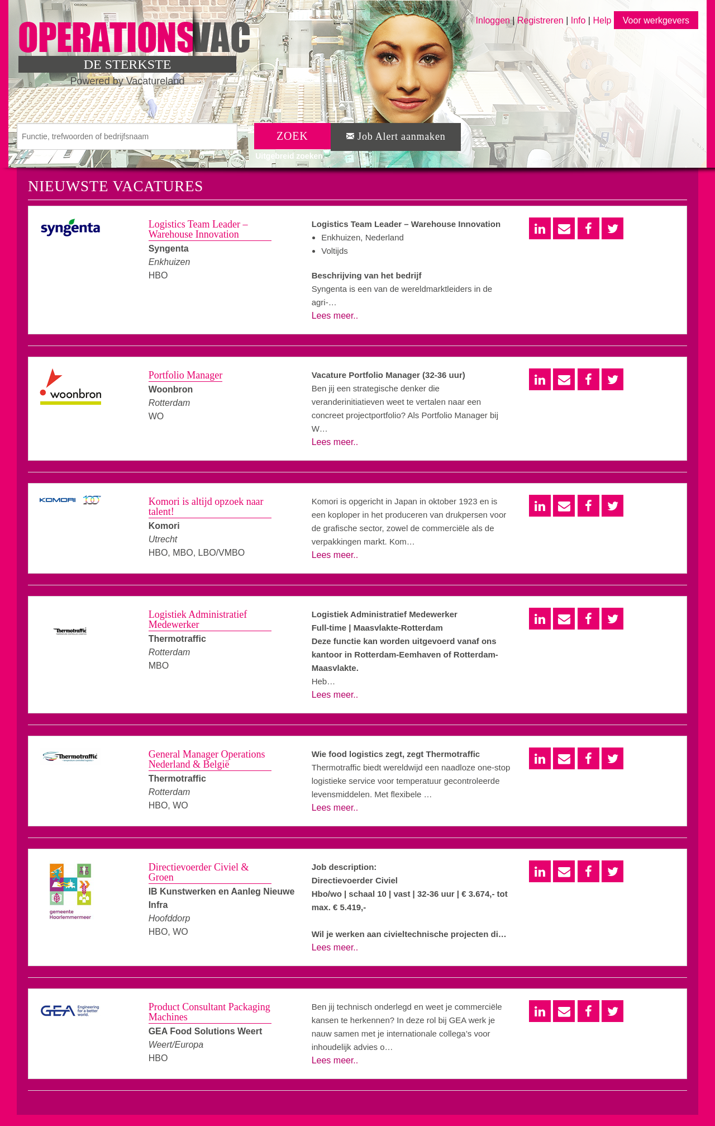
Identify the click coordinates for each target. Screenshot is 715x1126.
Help (602, 20)
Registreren (541, 20)
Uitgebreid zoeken (289, 156)
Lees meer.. (335, 315)
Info (578, 20)
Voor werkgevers (656, 20)
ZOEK (292, 136)
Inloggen (493, 20)
